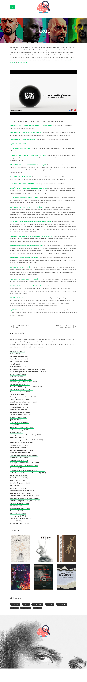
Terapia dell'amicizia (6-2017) (20, 508)
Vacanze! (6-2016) (16, 521)
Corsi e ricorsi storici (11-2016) (20, 392)
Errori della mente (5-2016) (19, 404)
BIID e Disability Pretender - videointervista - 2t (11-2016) (28, 371)
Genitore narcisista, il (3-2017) (20, 415)
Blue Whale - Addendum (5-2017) (21, 379)
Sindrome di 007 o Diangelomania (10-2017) (24, 496)
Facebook (62, 604)
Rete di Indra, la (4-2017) (18, 480)
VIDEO (27, 326)
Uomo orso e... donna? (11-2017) (20, 518)
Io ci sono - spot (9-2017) (18, 417)
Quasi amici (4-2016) (17, 468)
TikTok (50, 604)
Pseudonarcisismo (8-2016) (19, 460)
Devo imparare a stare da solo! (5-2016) (23, 397)
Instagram (37, 604)
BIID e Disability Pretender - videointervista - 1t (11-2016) (28, 369)
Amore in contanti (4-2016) (19, 361)
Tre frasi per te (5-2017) (18, 513)
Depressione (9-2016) (17, 394)
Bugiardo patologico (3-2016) (20, 384)
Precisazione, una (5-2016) (19, 458)
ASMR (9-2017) (15, 364)
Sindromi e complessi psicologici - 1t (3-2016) (25, 498)
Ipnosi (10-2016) (15, 420)
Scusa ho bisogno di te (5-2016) (20, 483)
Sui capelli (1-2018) (16, 506)
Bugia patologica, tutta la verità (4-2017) (23, 382)
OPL (26, 604)
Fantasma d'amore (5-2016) (19, 407)
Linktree (26, 608)
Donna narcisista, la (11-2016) (19, 399)
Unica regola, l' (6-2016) (18, 516)
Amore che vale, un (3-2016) (19, 359)
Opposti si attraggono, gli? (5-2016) (22, 450)
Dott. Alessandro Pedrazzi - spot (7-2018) (23, 402)
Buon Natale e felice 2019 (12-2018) (21, 389)
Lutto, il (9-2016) (15, 425)
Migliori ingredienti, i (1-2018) (19, 430)
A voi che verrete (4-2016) (18, 366)
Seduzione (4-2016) (16, 485)
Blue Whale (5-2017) (16, 377)
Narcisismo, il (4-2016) (17, 437)
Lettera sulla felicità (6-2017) (19, 422)
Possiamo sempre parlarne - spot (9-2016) (24, 455)
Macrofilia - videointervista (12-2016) (22, 427)
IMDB (14, 608)
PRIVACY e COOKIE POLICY (54, 657)
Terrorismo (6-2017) (16, 511)
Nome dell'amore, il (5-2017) (19, 445)
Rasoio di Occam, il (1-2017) (19, 478)
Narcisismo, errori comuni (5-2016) (21, 442)
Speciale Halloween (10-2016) (19, 503)
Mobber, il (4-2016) (16, 432)
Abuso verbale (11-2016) (17, 351)
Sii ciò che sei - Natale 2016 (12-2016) (22, 490)
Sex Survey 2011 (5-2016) (18, 488)
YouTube (15, 604)
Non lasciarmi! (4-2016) (18, 447)
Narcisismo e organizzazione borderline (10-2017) (26, 440)
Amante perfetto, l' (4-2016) (19, 356)
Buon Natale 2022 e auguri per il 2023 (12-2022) (26, 387)
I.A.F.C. (37, 608)
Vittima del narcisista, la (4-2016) (21, 523)
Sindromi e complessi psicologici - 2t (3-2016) (25, 501)
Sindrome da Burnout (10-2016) (20, 493)
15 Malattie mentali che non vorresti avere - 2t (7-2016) (28, 473)
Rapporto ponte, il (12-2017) (19, 475)
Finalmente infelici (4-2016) (19, 409)
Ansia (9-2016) (15, 354)
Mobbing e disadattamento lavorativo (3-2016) (25, 435)
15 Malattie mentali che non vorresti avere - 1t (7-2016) (27, 470)
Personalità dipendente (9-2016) (20, 452)
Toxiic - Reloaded (60, 326)
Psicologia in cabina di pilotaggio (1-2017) (24, 465)
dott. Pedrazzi (71, 7)
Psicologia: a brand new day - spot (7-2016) (24, 463)
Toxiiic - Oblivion (22, 62)
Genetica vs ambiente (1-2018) (20, 412)
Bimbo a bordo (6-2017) (18, 374)
